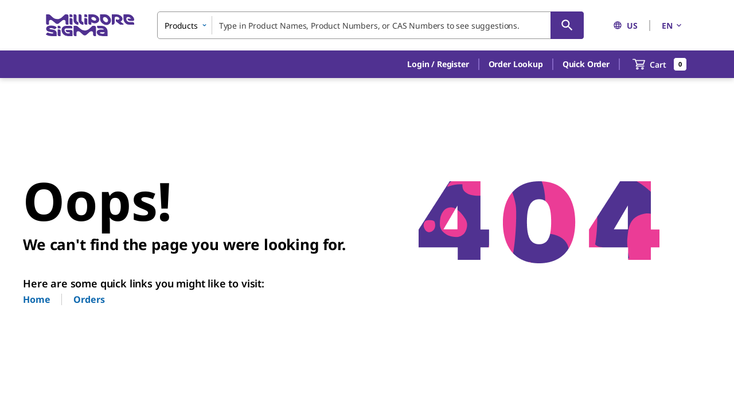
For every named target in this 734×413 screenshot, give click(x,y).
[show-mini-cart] (659, 64)
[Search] (567, 25)
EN (673, 25)
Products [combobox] (181, 25)
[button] (437, 64)
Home (36, 299)
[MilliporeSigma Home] (90, 25)
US (625, 25)
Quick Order (586, 64)
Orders (88, 299)
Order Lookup (516, 64)
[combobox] (370, 25)
